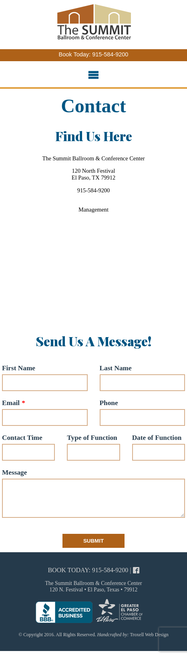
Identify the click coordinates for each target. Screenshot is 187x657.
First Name (18, 368)
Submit (93, 549)
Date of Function (157, 437)
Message (14, 472)
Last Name (116, 368)
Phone (109, 403)
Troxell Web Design (149, 642)
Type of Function (92, 437)
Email (11, 403)
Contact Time (22, 437)
